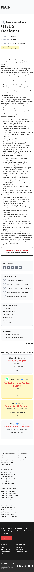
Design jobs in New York (8, 493)
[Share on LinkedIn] (8, 267)
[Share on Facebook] (4, 267)
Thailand (21, 43)
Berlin (13, 392)
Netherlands (21, 412)
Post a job (6, 538)
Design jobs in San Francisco (9, 495)
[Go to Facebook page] (20, 566)
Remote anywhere (6, 472)
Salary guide (5, 549)
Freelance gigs (22, 458)
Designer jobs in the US (8, 507)
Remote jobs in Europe (8, 474)
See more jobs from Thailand (22, 352)
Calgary (13, 432)
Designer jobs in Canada (8, 512)
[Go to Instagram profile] (26, 566)
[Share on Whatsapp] (16, 267)
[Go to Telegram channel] (32, 566)
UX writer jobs (7, 323)
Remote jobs (22, 456)
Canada (20, 432)
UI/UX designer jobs (9, 308)
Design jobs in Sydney (7, 497)
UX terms (4, 554)
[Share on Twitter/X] (12, 267)
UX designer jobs (8, 314)
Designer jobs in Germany (9, 516)
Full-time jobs (22, 453)
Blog (2, 547)
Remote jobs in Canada (8, 481)
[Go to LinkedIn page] (23, 566)
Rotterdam (12, 412)
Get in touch (20, 547)
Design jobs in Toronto (8, 500)
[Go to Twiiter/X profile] (17, 566)
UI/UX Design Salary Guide (11, 334)
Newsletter (19, 549)
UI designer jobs (8, 317)
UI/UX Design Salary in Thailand (13, 337)
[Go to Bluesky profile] (29, 566)
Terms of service (21, 551)
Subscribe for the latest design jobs (17, 252)
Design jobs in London (8, 491)
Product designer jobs (9, 311)
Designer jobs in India (8, 514)
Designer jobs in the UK (8, 510)
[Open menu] (31, 7)
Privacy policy (20, 554)
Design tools (5, 551)
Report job (29, 343)
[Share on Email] (20, 267)
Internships (21, 460)
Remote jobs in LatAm (8, 483)
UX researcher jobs (9, 320)
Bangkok (13, 43)
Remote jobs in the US (8, 476)
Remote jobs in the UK (8, 479)
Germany (20, 392)
